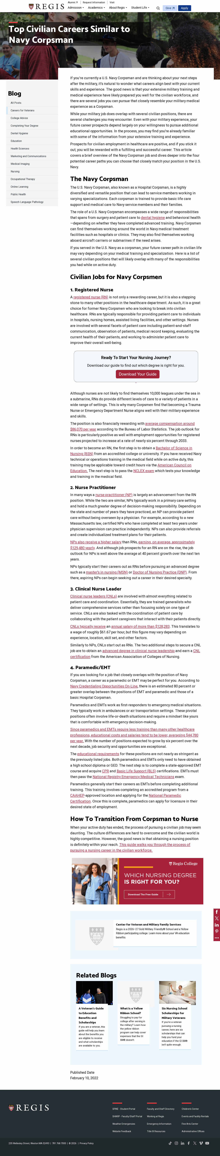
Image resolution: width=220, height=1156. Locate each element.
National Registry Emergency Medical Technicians (133, 777)
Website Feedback (121, 1131)
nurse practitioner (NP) (114, 495)
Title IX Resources (156, 1131)
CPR (105, 771)
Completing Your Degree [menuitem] (24, 125)
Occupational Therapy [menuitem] (23, 179)
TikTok (170, 1143)
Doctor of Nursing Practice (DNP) (160, 572)
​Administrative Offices (193, 1131)
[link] (217, 912)
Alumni (71, 2)
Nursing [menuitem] (15, 171)
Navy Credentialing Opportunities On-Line (104, 686)
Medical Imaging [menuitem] (20, 163)
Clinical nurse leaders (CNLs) (93, 596)
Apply (184, 8)
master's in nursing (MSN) (107, 572)
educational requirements (98, 754)
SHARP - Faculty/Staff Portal (127, 1116)
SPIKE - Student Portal (123, 1109)
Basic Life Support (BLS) (136, 771)
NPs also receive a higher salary (95, 542)
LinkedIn (182, 1143)
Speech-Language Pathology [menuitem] (27, 202)
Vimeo (201, 1143)
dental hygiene (153, 218)
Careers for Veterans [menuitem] (22, 110)
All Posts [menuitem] (16, 102)
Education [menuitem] (16, 141)
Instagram (176, 1143)
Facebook (189, 1143)
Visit (112, 2)
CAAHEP (77, 795)
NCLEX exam (143, 471)
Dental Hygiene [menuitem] (19, 133)
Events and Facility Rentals (195, 1116)
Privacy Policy (87, 1143)
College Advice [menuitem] (19, 118)
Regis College (29, 1108)
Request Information (94, 2)
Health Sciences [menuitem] (20, 148)
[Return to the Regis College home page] (46, 6)
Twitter (195, 1143)
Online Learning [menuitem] (19, 186)
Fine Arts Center (190, 1124)
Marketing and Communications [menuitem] (28, 156)
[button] (76, 8)
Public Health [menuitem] (18, 194)
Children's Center (190, 1109)
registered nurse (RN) (90, 297)
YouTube (207, 1143)
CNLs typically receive (88, 626)
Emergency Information (159, 1124)
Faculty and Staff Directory (160, 1109)
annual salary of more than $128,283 (140, 626)
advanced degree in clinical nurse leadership (138, 651)
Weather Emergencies (123, 1124)
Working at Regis (155, 1116)
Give (168, 8)
